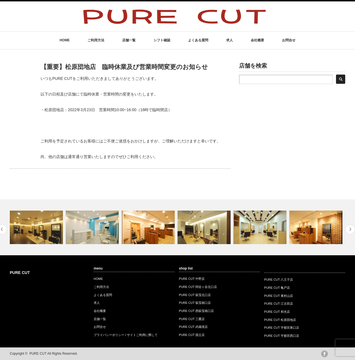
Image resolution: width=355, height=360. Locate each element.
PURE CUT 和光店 (277, 311)
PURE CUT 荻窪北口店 (195, 295)
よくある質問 (198, 40)
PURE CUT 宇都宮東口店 (281, 327)
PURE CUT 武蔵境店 (193, 326)
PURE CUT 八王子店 (278, 279)
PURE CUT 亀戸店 (277, 287)
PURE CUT (20, 272)
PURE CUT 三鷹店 (192, 319)
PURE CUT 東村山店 (278, 295)
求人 (229, 40)
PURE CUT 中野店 (192, 278)
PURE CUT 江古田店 (278, 303)
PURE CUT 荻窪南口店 (195, 302)
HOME (65, 40)
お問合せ (288, 40)
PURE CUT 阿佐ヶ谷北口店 (198, 287)
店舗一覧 (129, 40)
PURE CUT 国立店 (192, 335)
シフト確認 (161, 40)
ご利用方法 (95, 40)
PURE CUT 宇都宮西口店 (281, 335)
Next (350, 229)
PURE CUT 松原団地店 (280, 319)
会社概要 (257, 40)
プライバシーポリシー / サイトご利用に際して (126, 335)
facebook (324, 354)
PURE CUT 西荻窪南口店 (196, 311)
